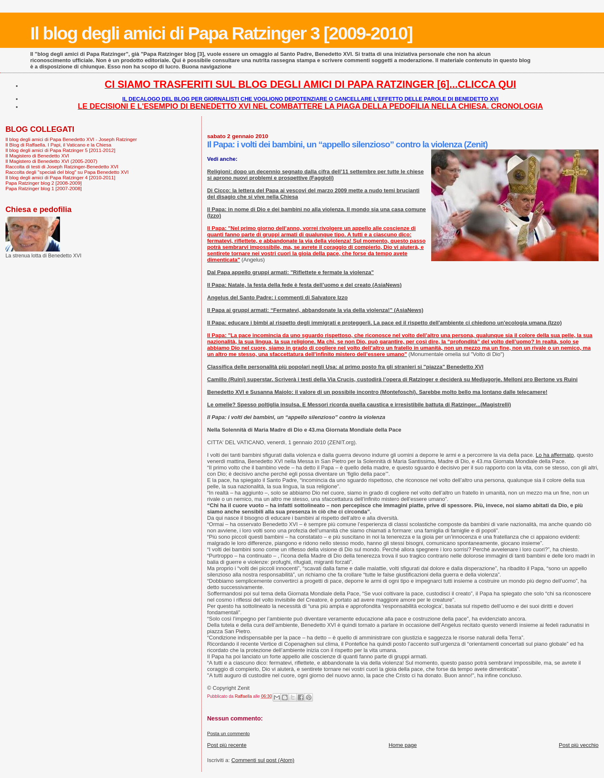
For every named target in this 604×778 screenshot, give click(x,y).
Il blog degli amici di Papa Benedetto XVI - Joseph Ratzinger (71, 139)
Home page (402, 745)
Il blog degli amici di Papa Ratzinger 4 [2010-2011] (60, 177)
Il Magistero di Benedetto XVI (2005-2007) (51, 161)
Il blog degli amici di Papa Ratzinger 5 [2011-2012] (60, 150)
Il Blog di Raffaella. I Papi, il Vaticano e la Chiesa (58, 144)
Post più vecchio (579, 745)
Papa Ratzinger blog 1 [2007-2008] (43, 188)
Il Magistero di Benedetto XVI (37, 155)
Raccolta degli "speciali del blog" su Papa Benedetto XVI (67, 172)
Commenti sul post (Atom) (263, 760)
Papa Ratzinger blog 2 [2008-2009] (43, 183)
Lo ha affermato (555, 455)
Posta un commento (228, 733)
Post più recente (227, 745)
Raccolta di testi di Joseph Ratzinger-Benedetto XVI (61, 166)
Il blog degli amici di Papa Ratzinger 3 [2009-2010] (221, 33)
